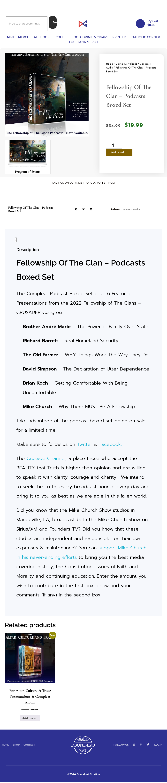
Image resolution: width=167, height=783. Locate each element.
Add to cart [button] (30, 719)
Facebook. (110, 445)
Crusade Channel (46, 459)
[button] (76, 210)
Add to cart (117, 152)
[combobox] (26, 23)
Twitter (84, 445)
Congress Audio (131, 210)
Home (109, 64)
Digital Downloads (126, 64)
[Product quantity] (114, 145)
